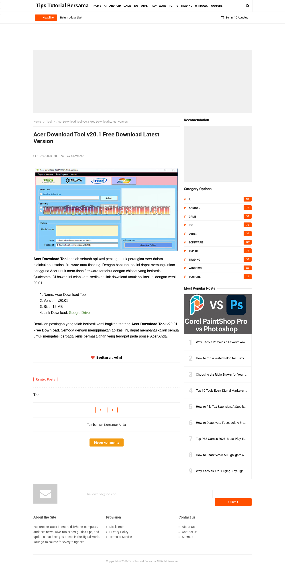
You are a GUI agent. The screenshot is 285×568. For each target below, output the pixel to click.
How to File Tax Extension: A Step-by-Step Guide (228, 406)
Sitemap (187, 534)
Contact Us (189, 529)
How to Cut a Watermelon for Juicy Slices (224, 358)
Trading (194, 259)
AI (190, 199)
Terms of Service (120, 534)
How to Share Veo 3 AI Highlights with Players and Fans (234, 455)
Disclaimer (116, 524)
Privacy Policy (118, 529)
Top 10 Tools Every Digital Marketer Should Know (229, 390)
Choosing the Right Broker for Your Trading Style (229, 374)
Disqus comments (106, 442)
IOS (191, 225)
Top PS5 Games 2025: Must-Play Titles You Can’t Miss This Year (239, 438)
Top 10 (193, 251)
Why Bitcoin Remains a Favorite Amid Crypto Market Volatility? (239, 342)
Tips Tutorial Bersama (142, 559)
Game (192, 216)
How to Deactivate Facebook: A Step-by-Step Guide (231, 422)
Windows (195, 268)
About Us (188, 524)
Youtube (195, 276)
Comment (77, 156)
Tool (62, 156)
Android (194, 208)
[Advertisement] (142, 81)
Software (196, 242)
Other (193, 233)
